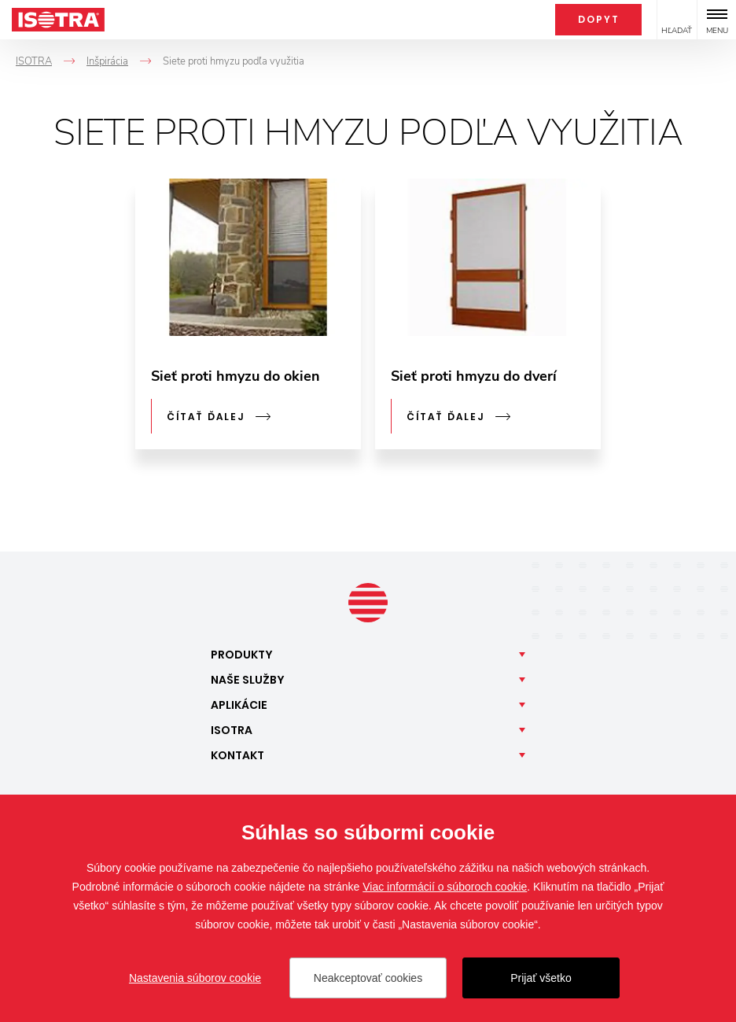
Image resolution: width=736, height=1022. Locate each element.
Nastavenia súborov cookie (195, 978)
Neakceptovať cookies (368, 978)
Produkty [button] (242, 654)
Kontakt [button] (237, 755)
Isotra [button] (231, 730)
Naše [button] (248, 680)
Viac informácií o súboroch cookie (444, 886)
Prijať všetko (541, 978)
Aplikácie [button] (239, 705)
